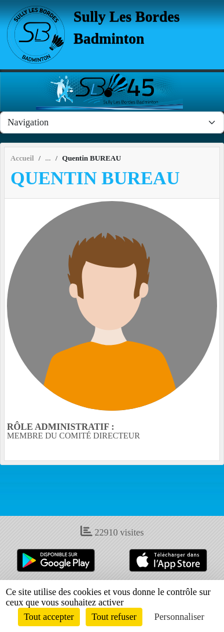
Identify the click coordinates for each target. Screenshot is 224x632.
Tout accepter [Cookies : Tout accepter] (49, 617)
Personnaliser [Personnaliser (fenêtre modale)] (179, 617)
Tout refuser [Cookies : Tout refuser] (114, 617)
